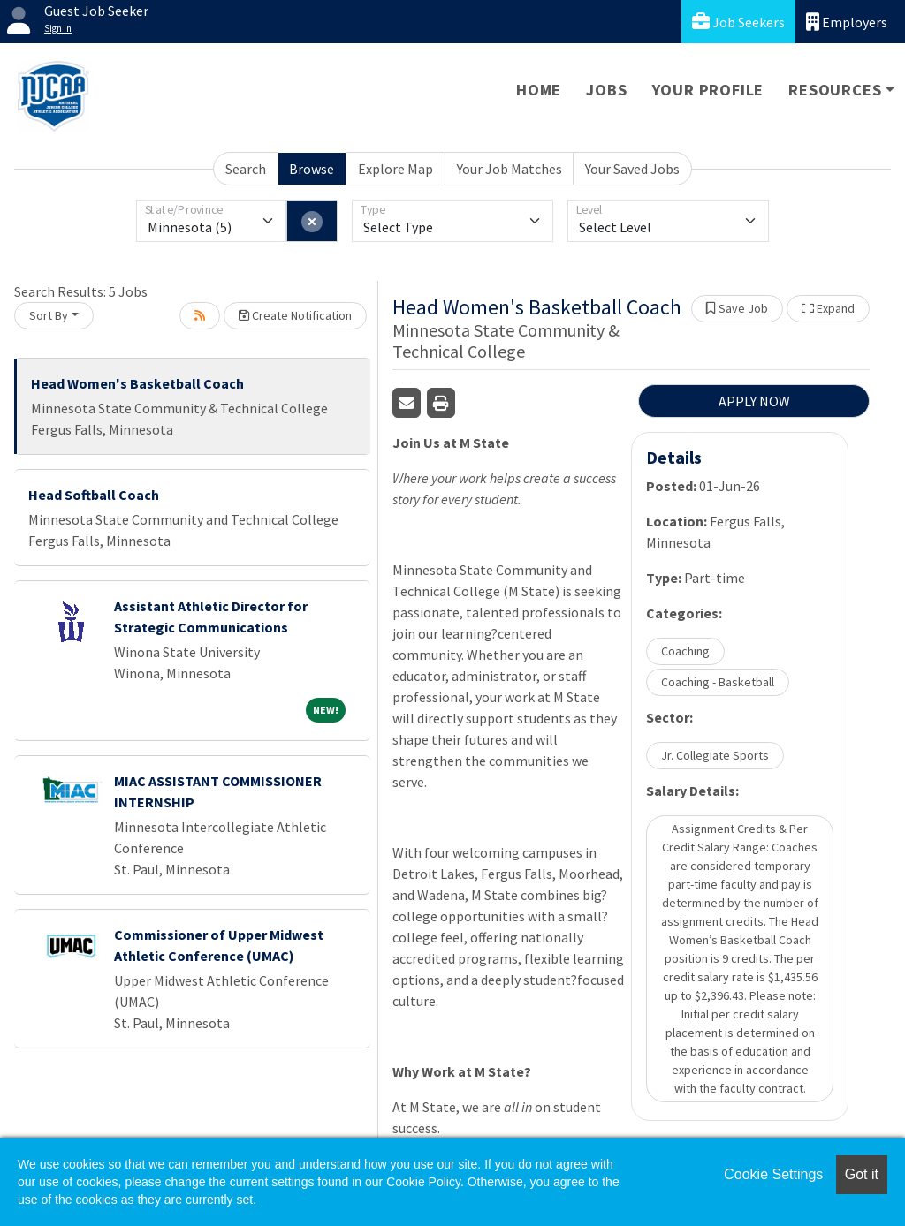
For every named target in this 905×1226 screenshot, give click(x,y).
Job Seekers (738, 22)
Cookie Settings (773, 1174)
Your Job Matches (509, 169)
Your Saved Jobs (632, 169)
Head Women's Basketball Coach (137, 383)
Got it (861, 1174)
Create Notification (295, 315)
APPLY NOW (754, 401)
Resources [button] (834, 89)
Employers (846, 22)
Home (538, 89)
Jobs (606, 89)
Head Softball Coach (93, 494)
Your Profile (708, 89)
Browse (311, 169)
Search (245, 169)
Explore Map (395, 169)
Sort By (48, 315)
